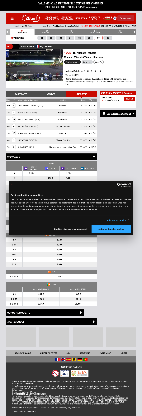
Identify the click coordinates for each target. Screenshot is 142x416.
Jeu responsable (23, 353)
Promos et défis (94, 18)
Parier (129, 99)
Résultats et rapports (67, 18)
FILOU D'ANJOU (25, 126)
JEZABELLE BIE (25, 140)
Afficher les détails (116, 220)
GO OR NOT (23, 147)
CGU (68, 353)
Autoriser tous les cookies (111, 229)
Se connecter (126, 18)
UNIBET (124, 353)
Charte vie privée (48, 353)
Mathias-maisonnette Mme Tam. (63, 147)
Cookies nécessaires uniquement (70, 229)
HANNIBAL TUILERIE (27, 133)
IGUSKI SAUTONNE (26, 119)
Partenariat (105, 353)
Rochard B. (63, 112)
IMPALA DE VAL (25, 112)
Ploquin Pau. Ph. (63, 140)
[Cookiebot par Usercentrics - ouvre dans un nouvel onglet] (119, 185)
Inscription (81, 18)
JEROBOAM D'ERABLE (28, 105)
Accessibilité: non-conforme (24, 411)
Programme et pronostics (52, 18)
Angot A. (63, 133)
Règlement (85, 353)
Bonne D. (63, 105)
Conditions (87, 62)
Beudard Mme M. (63, 126)
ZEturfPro (98, 62)
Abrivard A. (63, 119)
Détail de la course (72, 62)
